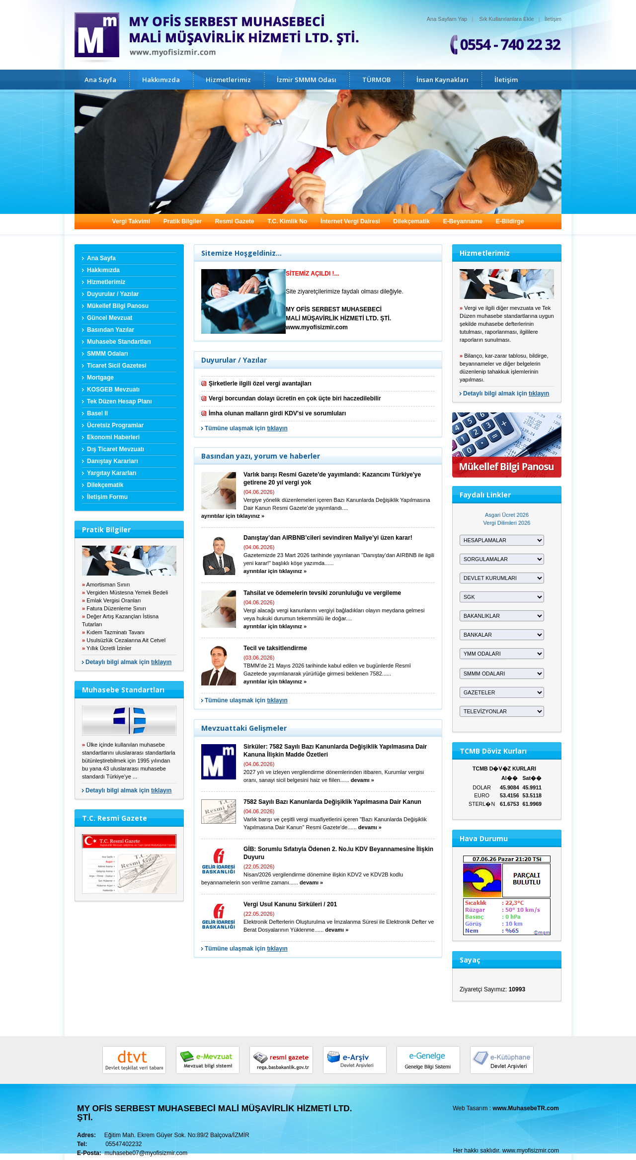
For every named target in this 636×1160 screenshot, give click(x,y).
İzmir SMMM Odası (306, 79)
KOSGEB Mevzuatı (113, 389)
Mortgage (100, 377)
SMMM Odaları (107, 353)
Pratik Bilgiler (182, 221)
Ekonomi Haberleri (113, 437)
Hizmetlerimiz (228, 79)
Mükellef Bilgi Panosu (118, 305)
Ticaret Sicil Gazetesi (117, 365)
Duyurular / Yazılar (113, 293)
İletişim (553, 19)
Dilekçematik (412, 221)
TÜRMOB (376, 79)
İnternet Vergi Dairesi (350, 221)
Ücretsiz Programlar (115, 425)
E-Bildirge (510, 221)
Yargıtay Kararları (111, 473)
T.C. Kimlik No (287, 221)
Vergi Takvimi (131, 221)
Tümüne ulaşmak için (246, 428)
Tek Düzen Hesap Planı (119, 401)
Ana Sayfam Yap (447, 19)
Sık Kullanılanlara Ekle (506, 19)
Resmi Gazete (234, 221)
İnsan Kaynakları (442, 79)
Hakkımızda (161, 79)
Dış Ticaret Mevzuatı (115, 449)
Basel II (97, 413)
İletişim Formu (107, 496)
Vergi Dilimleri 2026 (507, 523)
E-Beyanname (462, 221)
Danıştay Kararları (112, 461)
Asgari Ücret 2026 (507, 515)
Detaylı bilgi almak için (128, 662)
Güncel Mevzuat (109, 317)
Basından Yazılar (110, 329)
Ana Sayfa (100, 79)
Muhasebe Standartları (119, 341)
